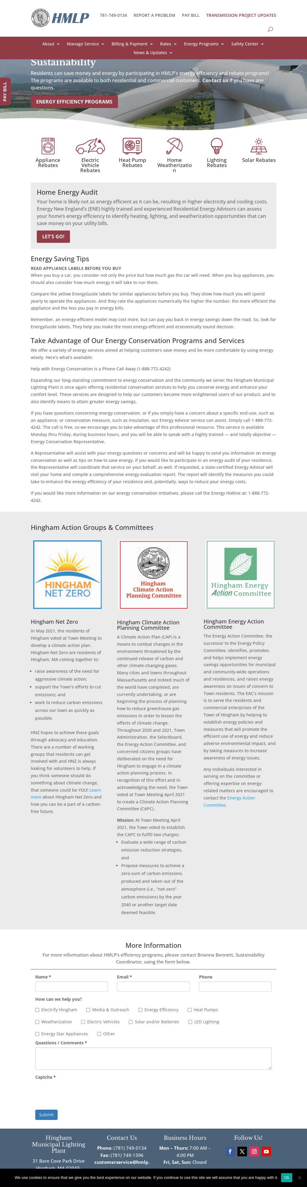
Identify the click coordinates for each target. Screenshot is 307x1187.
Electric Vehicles (100, 1022)
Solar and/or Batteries (154, 1022)
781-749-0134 (113, 15)
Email (124, 977)
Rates (165, 44)
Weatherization (53, 1022)
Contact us (215, 80)
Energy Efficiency (158, 1009)
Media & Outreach (107, 1009)
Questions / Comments (61, 1043)
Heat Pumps (203, 1009)
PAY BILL (191, 15)
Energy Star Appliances (61, 1034)
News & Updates (150, 53)
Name (43, 977)
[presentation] (81, 1093)
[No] (299, 1178)
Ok (286, 1177)
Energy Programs (201, 44)
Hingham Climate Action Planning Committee (148, 625)
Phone (205, 977)
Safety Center (244, 44)
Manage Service (83, 44)
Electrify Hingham (56, 1009)
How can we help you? (58, 999)
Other (106, 1034)
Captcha (45, 1077)
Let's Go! (53, 236)
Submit (46, 1114)
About (48, 44)
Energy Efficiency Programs (74, 101)
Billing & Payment (129, 44)
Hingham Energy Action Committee (234, 624)
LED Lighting (203, 1022)
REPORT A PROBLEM (154, 15)
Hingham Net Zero (54, 621)
